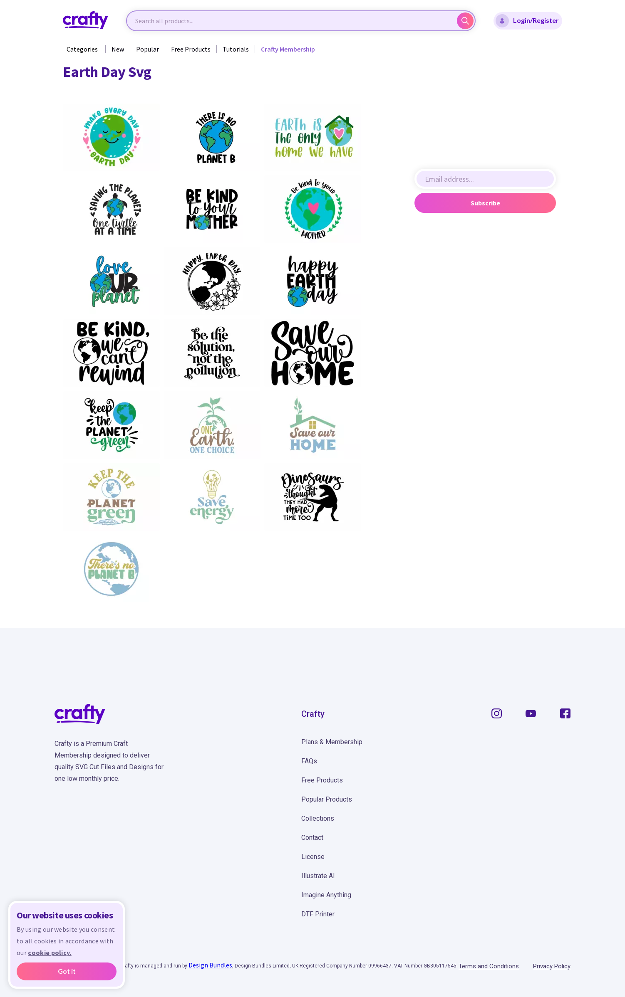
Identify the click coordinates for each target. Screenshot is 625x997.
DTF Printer (318, 914)
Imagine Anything (326, 895)
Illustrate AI (318, 876)
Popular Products (326, 799)
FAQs (309, 761)
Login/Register (527, 20)
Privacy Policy (551, 966)
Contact (312, 838)
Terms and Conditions (489, 966)
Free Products (191, 49)
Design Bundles (210, 965)
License (313, 857)
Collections (317, 818)
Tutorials (236, 49)
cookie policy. (49, 952)
